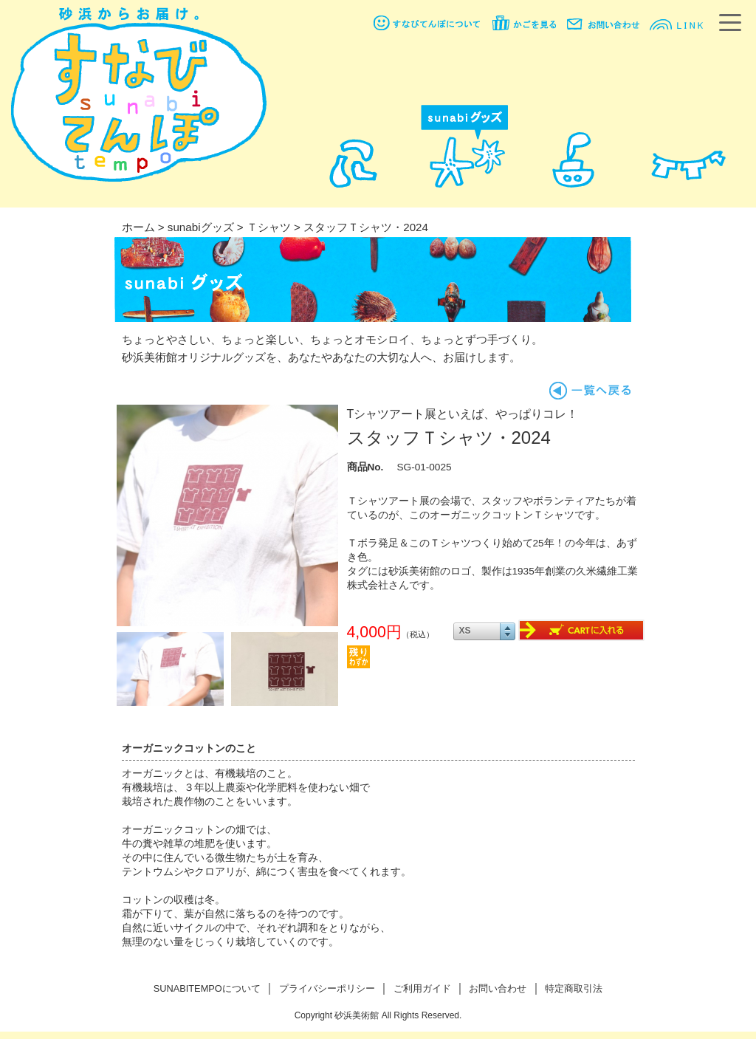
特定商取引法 (573, 988)
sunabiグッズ (201, 227)
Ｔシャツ (269, 227)
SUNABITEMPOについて (207, 988)
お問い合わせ (497, 988)
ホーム (138, 227)
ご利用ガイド (422, 988)
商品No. (365, 467)
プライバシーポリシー (327, 988)
